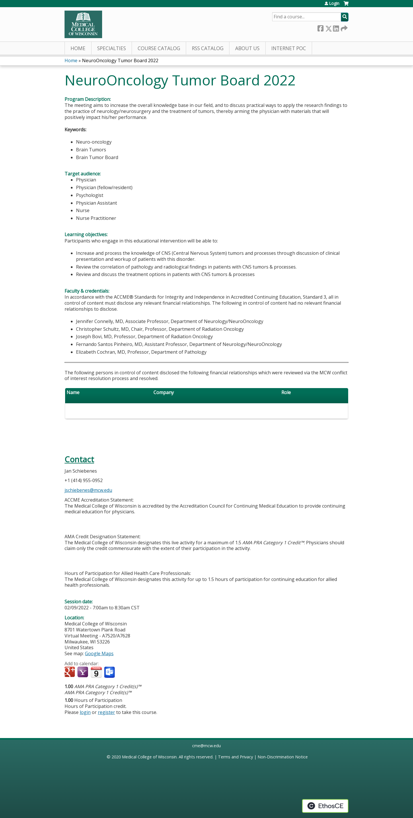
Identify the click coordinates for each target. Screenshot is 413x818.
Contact (79, 459)
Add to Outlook (110, 672)
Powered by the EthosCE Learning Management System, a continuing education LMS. (325, 806)
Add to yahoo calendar (83, 672)
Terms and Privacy (235, 757)
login (85, 712)
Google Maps (99, 653)
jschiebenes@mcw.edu (88, 490)
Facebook (320, 27)
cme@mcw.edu (206, 745)
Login (334, 3)
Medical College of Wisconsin (149, 757)
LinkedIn (336, 27)
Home (78, 48)
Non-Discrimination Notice (283, 757)
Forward (343, 27)
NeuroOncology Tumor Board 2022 (120, 60)
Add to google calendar (70, 672)
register (106, 712)
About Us (247, 48)
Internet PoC (288, 48)
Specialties (111, 48)
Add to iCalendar (96, 672)
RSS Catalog (207, 48)
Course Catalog (159, 48)
